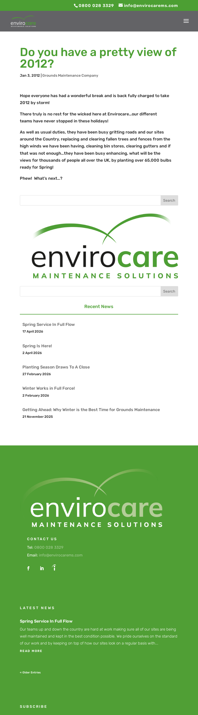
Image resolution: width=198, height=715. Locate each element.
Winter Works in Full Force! (48, 388)
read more (31, 651)
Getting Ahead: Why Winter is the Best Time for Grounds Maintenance (91, 409)
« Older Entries (30, 672)
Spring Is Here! (37, 345)
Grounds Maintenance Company (70, 75)
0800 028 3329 (48, 547)
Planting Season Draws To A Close (56, 367)
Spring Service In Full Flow (48, 324)
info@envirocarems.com (60, 555)
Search (169, 200)
